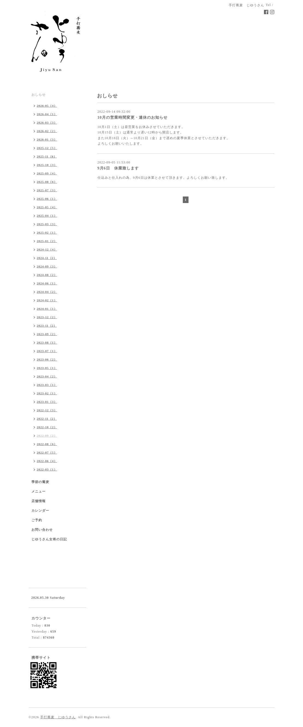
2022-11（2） (47, 418)
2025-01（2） (47, 241)
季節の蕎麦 (40, 482)
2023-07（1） (47, 351)
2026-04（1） (47, 114)
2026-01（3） (47, 139)
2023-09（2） (47, 334)
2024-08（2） (47, 274)
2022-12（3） (47, 410)
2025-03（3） (47, 224)
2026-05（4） (47, 105)
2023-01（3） (47, 401)
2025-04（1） (47, 215)
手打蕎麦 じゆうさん (58, 717)
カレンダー (40, 511)
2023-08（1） (47, 342)
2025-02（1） (47, 232)
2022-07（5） (47, 452)
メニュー (38, 491)
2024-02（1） (47, 300)
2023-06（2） (47, 359)
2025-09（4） (47, 173)
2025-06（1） (47, 198)
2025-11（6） (47, 156)
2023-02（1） (47, 393)
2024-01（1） (47, 308)
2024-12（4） (47, 249)
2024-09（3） (47, 266)
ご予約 (36, 520)
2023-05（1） (47, 368)
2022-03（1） (47, 469)
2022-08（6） (47, 444)
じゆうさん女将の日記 (49, 539)
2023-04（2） (47, 376)
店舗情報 (38, 501)
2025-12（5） (47, 148)
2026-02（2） (47, 131)
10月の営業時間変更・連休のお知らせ (132, 117)
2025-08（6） (47, 181)
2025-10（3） (47, 164)
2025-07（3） (47, 190)
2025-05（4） (47, 207)
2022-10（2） (47, 427)
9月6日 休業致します (118, 168)
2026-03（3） (47, 122)
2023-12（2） (47, 317)
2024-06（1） (47, 283)
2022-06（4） (47, 461)
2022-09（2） (47, 435)
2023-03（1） (47, 384)
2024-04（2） (47, 291)
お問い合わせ (42, 530)
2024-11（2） (47, 258)
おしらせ (38, 95)
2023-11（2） (47, 325)
